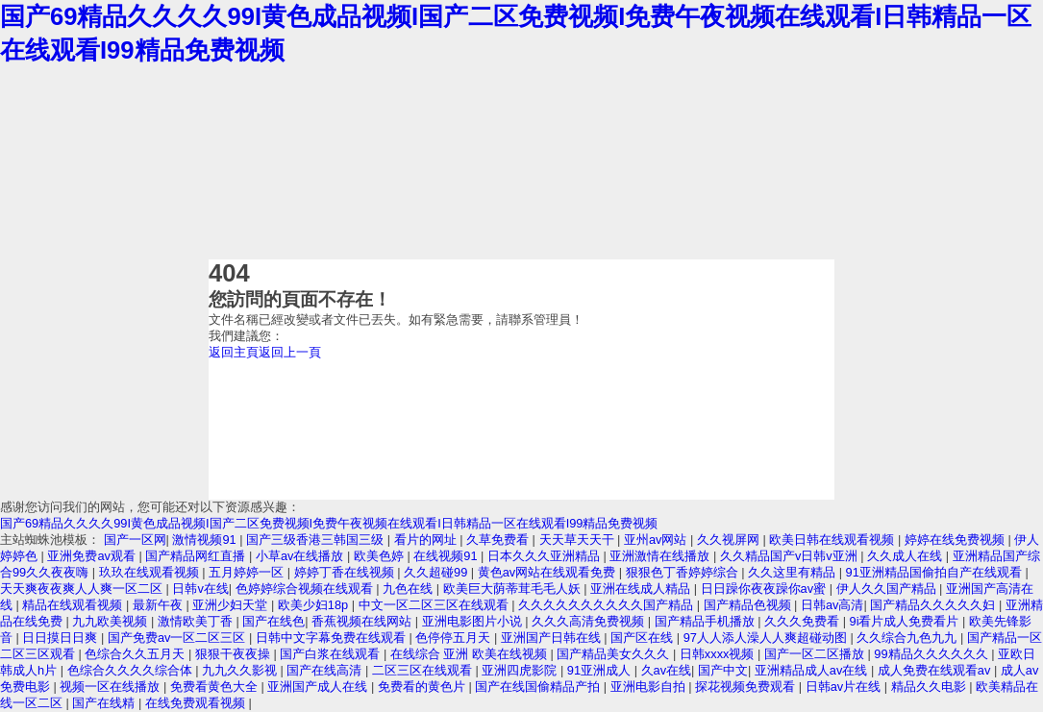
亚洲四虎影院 (521, 670)
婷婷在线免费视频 (956, 539)
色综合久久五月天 (136, 654)
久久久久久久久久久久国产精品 (607, 605)
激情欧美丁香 (197, 621)
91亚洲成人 (600, 670)
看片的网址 (427, 539)
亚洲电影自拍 (649, 686)
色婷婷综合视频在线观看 (306, 588)
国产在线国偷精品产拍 (539, 686)
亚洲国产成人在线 (319, 686)
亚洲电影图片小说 (474, 621)
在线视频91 (447, 556)
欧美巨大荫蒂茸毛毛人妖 (513, 588)
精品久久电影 (930, 686)
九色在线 (409, 588)
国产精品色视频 (749, 605)
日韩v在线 (200, 588)
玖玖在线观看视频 (151, 572)
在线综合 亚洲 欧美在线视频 (470, 654)
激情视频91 (205, 539)
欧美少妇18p (315, 605)
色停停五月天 (454, 637)
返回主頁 (234, 352)
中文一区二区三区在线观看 (435, 605)
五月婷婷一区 (248, 572)
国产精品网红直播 (197, 556)
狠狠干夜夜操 (234, 654)
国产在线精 (105, 703)
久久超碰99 (437, 572)
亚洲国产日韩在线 (553, 637)
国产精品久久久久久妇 (934, 605)
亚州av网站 (657, 539)
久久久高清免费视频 (590, 621)
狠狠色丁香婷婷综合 (684, 572)
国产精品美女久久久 (615, 654)
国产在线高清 (325, 670)
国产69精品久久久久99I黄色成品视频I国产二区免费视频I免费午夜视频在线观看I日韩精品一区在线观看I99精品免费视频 (329, 523)
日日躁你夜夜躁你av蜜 (765, 588)
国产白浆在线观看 (332, 654)
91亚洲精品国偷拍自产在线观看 (936, 572)
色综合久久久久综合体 (131, 670)
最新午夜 (159, 605)
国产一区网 (135, 539)
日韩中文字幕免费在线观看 (333, 637)
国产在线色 (273, 621)
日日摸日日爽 (61, 637)
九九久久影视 (241, 670)
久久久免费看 (803, 621)
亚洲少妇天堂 (231, 605)
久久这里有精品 (793, 572)
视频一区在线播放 (111, 686)
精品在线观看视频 (74, 605)
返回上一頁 (290, 352)
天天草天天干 (578, 539)
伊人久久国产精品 (888, 588)
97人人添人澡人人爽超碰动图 (767, 637)
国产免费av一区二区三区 (178, 637)
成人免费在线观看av (936, 670)
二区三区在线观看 (424, 670)
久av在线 (666, 670)
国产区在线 (643, 637)
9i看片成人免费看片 (906, 621)
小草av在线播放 (301, 556)
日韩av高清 (832, 605)
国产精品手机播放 (706, 621)
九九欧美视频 (111, 621)
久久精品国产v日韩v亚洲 (790, 556)
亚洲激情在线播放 (661, 556)
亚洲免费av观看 (92, 556)
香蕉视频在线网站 (363, 621)
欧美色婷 (381, 556)
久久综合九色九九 (908, 637)
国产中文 (723, 670)
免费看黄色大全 (215, 686)
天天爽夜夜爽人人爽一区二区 (83, 588)
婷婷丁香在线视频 (346, 572)
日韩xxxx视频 (718, 654)
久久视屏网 (730, 539)
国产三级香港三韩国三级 (316, 539)
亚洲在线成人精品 (642, 588)
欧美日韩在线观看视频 (833, 539)
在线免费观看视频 (197, 703)
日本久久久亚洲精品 (545, 556)
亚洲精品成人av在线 (813, 670)
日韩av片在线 (845, 686)
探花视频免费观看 (747, 686)
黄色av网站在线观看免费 (548, 572)
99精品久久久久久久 (932, 654)
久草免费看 (499, 539)
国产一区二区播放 (816, 654)
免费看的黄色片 (423, 686)
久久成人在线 (906, 556)
